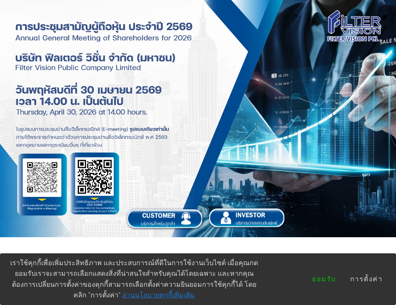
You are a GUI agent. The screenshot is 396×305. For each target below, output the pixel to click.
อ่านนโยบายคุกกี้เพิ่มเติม (158, 295)
